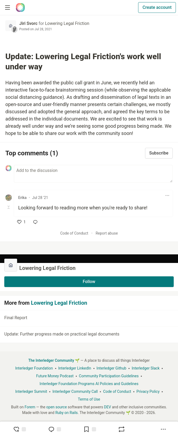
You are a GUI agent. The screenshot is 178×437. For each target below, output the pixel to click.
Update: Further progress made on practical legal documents (88, 334)
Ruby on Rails (66, 412)
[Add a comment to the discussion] (93, 173)
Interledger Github (111, 368)
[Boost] (121, 429)
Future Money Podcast (55, 376)
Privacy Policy (148, 391)
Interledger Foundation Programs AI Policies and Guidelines (89, 384)
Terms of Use (89, 399)
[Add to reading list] (89, 429)
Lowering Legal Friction (67, 23)
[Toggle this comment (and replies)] (9, 207)
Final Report (88, 318)
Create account (157, 7)
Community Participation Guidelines (109, 376)
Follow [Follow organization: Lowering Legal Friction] (89, 281)
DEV (107, 407)
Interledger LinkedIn (74, 368)
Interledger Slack (146, 368)
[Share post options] (163, 429)
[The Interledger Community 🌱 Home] (20, 7)
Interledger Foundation (34, 368)
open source (56, 407)
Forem (30, 407)
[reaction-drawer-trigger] (19, 429)
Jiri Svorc (28, 23)
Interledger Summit (31, 391)
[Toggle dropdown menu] (167, 195)
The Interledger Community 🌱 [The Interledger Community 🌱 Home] (54, 360)
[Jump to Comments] (54, 429)
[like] (21, 222)
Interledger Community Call (75, 391)
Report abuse (107, 233)
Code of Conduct (74, 233)
